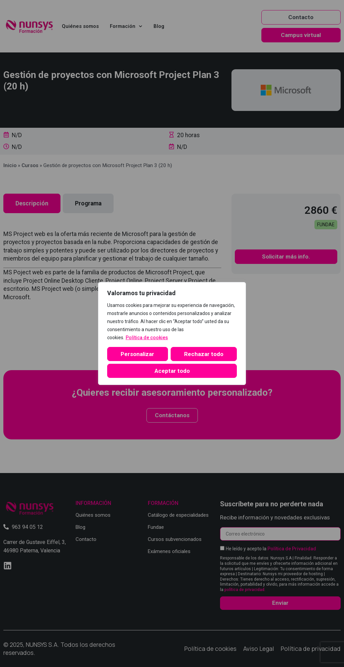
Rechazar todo (203, 354)
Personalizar (137, 354)
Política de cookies (147, 337)
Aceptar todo (172, 370)
